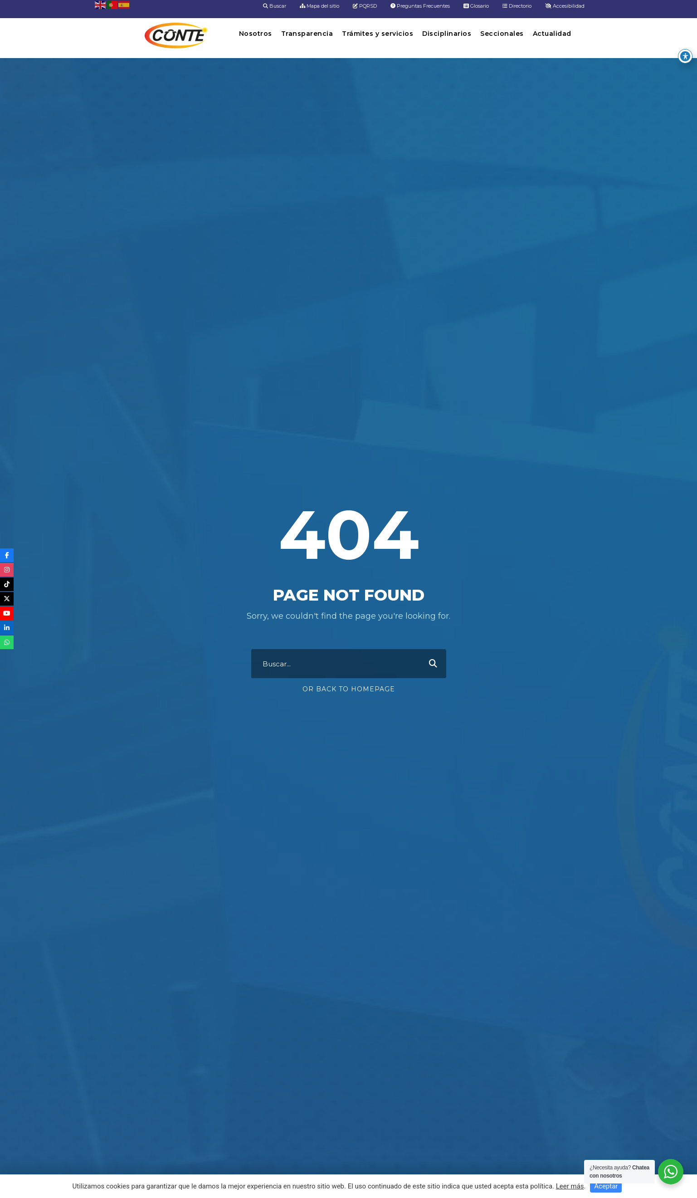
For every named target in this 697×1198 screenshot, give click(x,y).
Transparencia (307, 33)
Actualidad (552, 33)
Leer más (570, 1186)
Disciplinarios (446, 33)
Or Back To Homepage (348, 689)
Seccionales (502, 33)
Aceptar (606, 1186)
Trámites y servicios (377, 33)
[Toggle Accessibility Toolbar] (685, 45)
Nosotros (255, 33)
